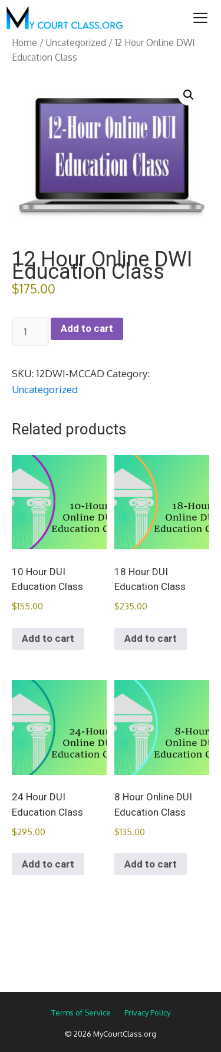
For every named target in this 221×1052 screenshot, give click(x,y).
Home (24, 42)
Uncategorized (76, 42)
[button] (188, 94)
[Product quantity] (30, 332)
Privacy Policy (147, 1012)
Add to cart (87, 328)
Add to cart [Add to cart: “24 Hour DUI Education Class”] (48, 864)
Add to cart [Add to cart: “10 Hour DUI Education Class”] (48, 638)
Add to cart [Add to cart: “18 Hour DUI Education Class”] (150, 638)
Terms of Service (81, 1012)
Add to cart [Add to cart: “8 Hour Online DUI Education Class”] (150, 864)
